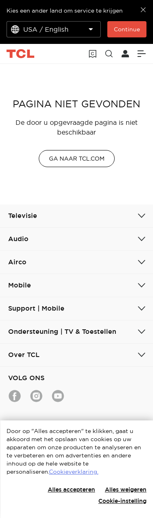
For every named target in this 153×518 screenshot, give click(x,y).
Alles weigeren (125, 489)
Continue (127, 29)
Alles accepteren (71, 489)
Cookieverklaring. (73, 471)
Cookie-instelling (122, 501)
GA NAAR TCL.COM (76, 158)
